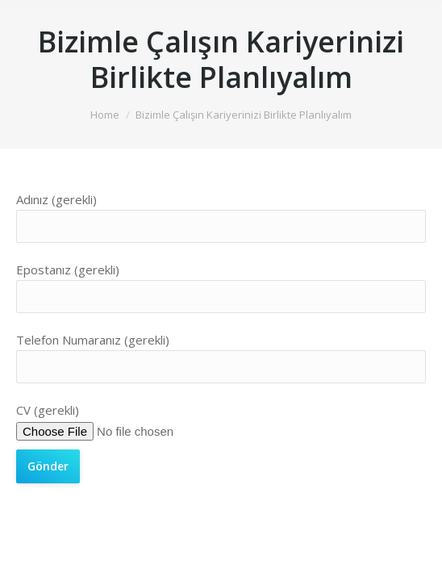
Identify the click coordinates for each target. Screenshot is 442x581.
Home (104, 114)
